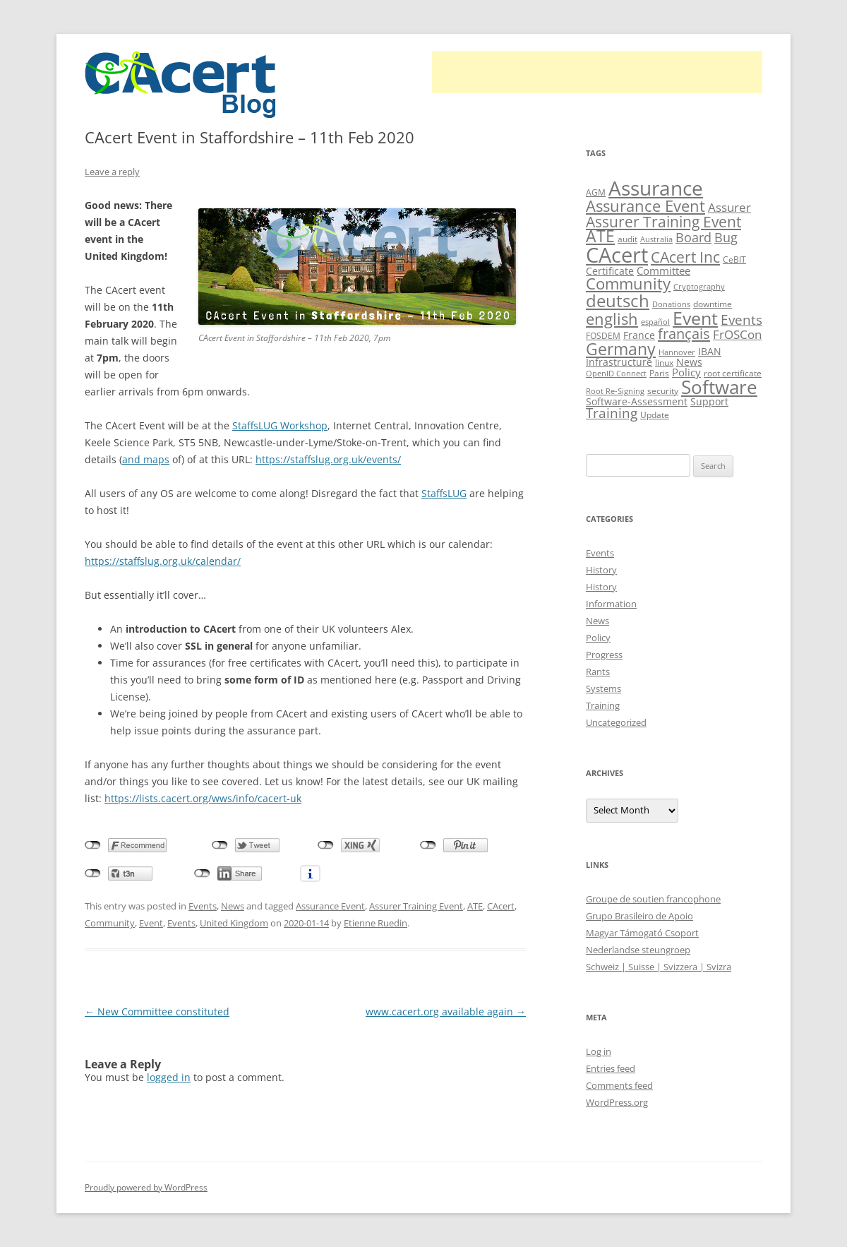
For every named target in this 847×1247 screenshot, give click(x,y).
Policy (598, 637)
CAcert (501, 906)
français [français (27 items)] (684, 333)
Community (110, 923)
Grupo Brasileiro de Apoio (639, 915)
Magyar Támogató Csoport (642, 932)
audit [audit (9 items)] (627, 239)
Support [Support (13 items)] (709, 401)
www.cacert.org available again (446, 1011)
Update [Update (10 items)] (654, 415)
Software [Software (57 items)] (719, 387)
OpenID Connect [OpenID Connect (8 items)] (616, 373)
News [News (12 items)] (689, 362)
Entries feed (610, 1068)
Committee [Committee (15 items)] (663, 270)
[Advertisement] (597, 72)
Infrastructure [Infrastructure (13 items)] (619, 362)
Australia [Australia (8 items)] (656, 239)
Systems (603, 688)
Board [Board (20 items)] (693, 237)
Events (202, 906)
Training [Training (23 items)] (611, 413)
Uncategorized (616, 722)
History (601, 569)
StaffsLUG (444, 493)
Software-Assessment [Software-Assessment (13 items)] (636, 401)
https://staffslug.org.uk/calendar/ (163, 561)
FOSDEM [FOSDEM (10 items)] (603, 336)
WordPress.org (617, 1102)
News (232, 906)
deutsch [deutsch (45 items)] (617, 300)
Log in (598, 1051)
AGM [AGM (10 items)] (596, 192)
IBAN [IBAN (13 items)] (709, 351)
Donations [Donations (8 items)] (671, 304)
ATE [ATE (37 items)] (600, 236)
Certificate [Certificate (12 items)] (610, 271)
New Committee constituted (157, 1011)
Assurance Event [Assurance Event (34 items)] (645, 206)
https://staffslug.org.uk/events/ (328, 459)
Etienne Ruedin (375, 923)
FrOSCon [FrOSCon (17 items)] (737, 334)
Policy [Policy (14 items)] (686, 372)
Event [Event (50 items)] (695, 318)
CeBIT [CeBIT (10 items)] (734, 259)
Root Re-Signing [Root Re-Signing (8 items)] (615, 391)
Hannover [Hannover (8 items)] (677, 352)
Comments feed (619, 1085)
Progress (604, 654)
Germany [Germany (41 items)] (621, 349)
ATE (475, 906)
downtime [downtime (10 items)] (712, 304)
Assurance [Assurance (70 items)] (655, 187)
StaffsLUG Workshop (280, 425)
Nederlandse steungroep (638, 949)
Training (603, 705)
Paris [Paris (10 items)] (659, 373)
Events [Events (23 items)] (741, 319)
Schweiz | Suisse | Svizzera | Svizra (658, 966)
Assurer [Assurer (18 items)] (729, 207)
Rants (598, 671)
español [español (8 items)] (655, 322)
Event (151, 923)
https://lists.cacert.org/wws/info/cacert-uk (202, 798)
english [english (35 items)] (612, 318)
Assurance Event (330, 906)
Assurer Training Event (416, 906)
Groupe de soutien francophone (653, 899)
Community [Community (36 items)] (628, 283)
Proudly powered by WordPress (146, 1187)
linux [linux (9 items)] (664, 362)
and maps (145, 459)
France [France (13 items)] (639, 335)
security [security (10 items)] (662, 391)
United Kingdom (234, 923)
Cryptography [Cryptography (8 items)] (699, 287)
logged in (169, 1077)
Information (611, 603)
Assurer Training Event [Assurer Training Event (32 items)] (663, 221)
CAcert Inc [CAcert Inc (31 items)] (685, 256)
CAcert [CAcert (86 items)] (617, 255)
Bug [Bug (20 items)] (726, 237)
